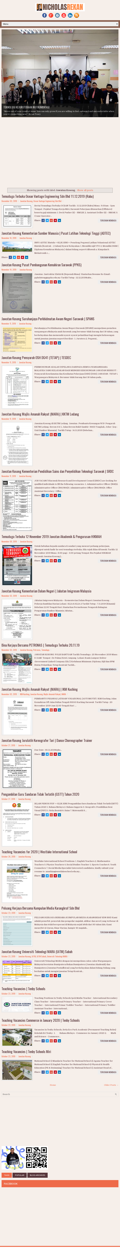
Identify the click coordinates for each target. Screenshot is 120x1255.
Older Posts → (111, 1085)
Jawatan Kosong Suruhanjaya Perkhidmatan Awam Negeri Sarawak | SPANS (48, 319)
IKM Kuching (24, 694)
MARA (64, 694)
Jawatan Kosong (26, 201)
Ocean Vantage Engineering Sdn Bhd (47, 201)
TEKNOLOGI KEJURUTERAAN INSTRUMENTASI (26, 107)
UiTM (34, 956)
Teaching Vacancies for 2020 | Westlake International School (39, 852)
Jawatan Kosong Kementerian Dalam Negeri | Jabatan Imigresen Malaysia (46, 591)
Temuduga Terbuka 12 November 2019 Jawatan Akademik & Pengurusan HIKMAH (52, 536)
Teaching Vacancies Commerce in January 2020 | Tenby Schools (41, 1020)
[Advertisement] (25, 166)
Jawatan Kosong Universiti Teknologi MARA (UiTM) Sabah (37, 951)
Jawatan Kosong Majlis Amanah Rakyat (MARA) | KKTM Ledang (40, 414)
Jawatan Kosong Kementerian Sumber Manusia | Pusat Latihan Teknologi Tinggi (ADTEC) (56, 233)
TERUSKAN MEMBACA (108, 220)
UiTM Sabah (41, 956)
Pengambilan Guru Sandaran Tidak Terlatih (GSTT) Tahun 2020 (40, 794)
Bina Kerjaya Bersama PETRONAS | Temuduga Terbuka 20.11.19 (41, 645)
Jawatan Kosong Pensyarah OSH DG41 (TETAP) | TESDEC (36, 357)
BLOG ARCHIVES (37, 1175)
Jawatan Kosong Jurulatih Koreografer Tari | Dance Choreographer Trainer (47, 740)
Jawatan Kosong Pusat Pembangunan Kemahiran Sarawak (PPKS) (41, 265)
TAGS (6, 1175)
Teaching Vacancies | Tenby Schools (23, 988)
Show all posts (85, 190)
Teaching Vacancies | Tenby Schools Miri (26, 1051)
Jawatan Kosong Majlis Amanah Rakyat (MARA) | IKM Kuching (40, 689)
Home (53, 1085)
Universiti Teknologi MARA (57, 956)
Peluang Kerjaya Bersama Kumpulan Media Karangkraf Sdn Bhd (41, 908)
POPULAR (19, 1175)
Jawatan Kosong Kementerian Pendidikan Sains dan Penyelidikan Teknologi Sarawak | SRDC (58, 471)
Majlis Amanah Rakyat (52, 694)
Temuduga (45, 649)
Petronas (36, 649)
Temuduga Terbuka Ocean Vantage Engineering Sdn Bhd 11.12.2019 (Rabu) (48, 196)
